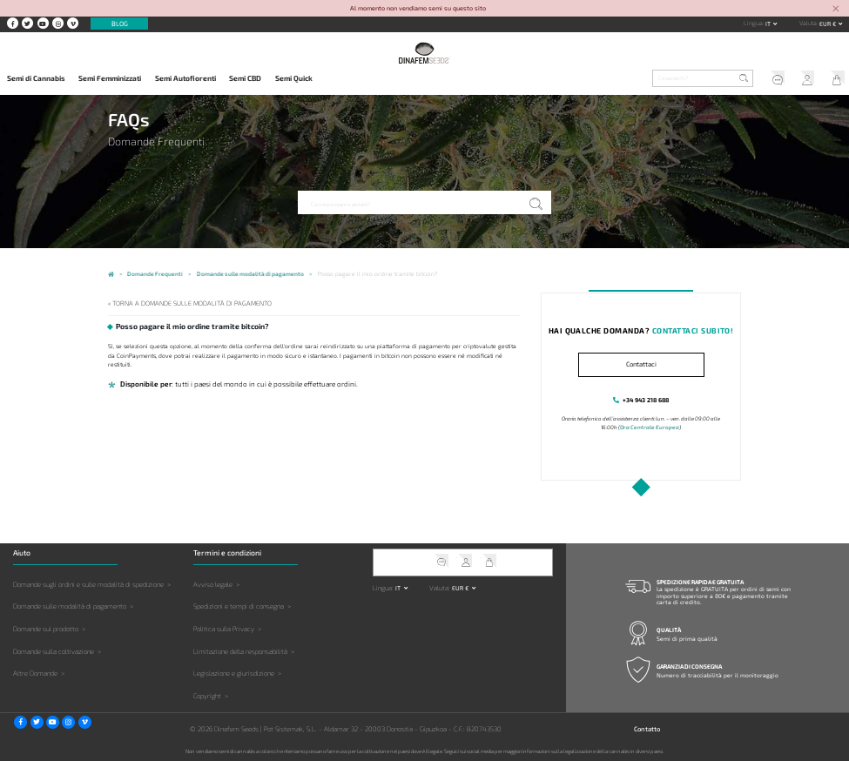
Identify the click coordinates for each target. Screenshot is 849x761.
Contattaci (641, 364)
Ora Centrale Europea (649, 427)
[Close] (835, 9)
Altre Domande (35, 672)
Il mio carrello (833, 79)
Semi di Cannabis (36, 78)
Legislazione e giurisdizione (233, 672)
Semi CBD (245, 78)
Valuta (808, 22)
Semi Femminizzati (109, 78)
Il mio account (803, 79)
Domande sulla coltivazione (53, 650)
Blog (119, 23)
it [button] (768, 23)
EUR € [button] (828, 23)
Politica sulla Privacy (223, 627)
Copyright (207, 694)
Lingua (753, 22)
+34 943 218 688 (646, 399)
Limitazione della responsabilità (240, 650)
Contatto (647, 728)
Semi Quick (294, 78)
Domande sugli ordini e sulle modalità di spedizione (88, 583)
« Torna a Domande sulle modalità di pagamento (186, 303)
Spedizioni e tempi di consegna (238, 606)
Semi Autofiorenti (185, 78)
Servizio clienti (773, 79)
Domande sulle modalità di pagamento (69, 606)
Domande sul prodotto (45, 627)
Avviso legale (212, 583)
